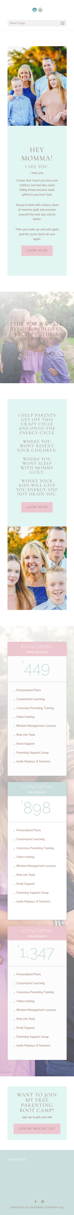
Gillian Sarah (34, 1207)
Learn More (37, 250)
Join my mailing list (37, 1128)
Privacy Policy (16, 1159)
